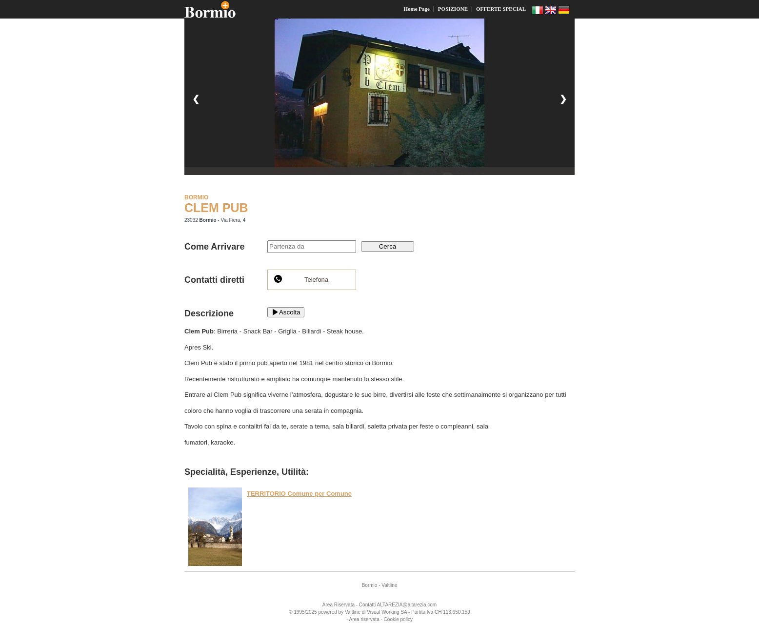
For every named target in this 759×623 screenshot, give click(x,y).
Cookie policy (398, 619)
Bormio (370, 585)
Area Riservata (338, 604)
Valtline (389, 585)
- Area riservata (363, 619)
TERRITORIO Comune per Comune (299, 493)
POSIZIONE (453, 9)
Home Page (416, 9)
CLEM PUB (216, 207)
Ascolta (285, 312)
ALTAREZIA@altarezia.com (407, 604)
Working (390, 612)
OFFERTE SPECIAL (501, 9)
